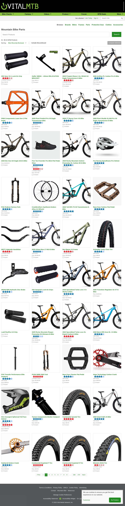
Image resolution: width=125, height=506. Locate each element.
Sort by (3, 43)
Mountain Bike (62, 490)
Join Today (88, 18)
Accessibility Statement (50, 498)
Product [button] (65, 14)
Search (117, 34)
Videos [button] (47, 14)
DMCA (65, 487)
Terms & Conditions (45, 487)
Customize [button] (86, 500)
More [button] (119, 14)
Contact (53, 490)
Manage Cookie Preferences (62, 495)
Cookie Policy (73, 487)
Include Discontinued (38, 43)
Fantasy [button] (28, 14)
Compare (5, 84)
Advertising (82, 487)
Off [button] (81, 498)
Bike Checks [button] (7, 14)
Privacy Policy (57, 487)
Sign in (96, 18)
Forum (84, 14)
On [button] (78, 498)
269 (74, 475)
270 (79, 475)
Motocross (71, 490)
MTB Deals (102, 14)
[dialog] (102, 497)
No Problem (115, 500)
